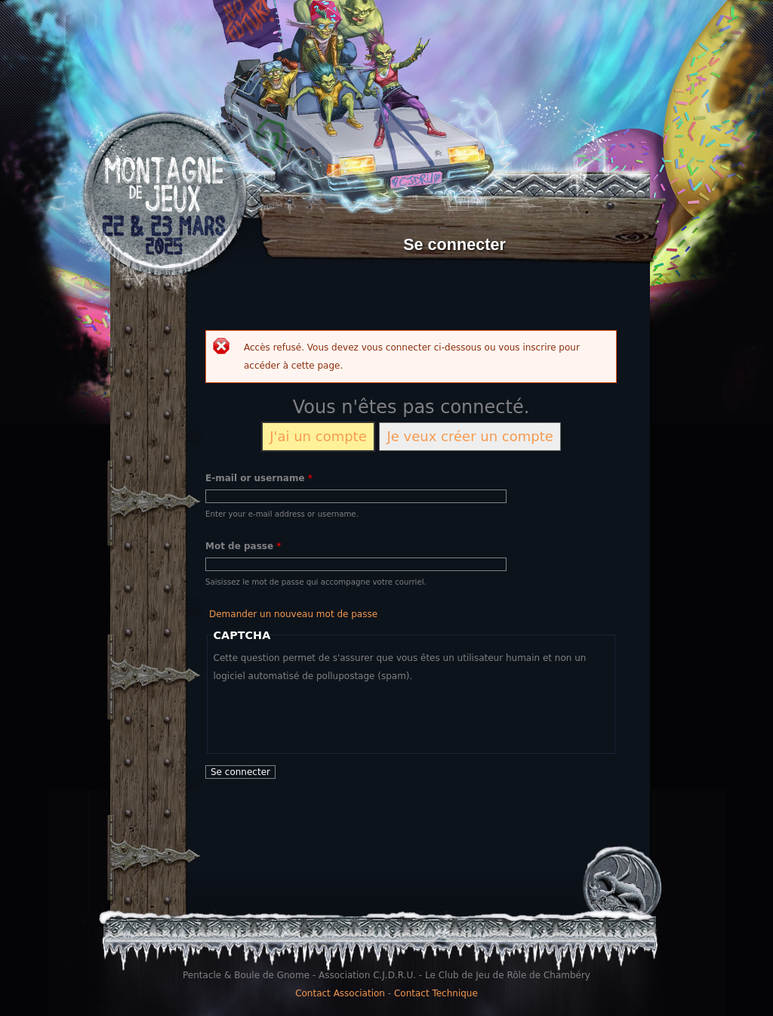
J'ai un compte (318, 436)
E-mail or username (259, 478)
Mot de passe (243, 546)
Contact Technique (436, 993)
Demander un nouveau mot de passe (293, 614)
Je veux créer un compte (469, 436)
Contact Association (340, 993)
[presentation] (328, 714)
